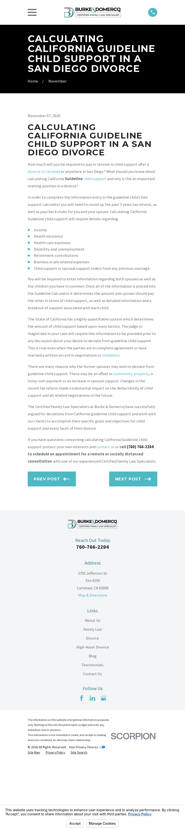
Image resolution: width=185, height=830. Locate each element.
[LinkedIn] (92, 766)
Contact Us (92, 741)
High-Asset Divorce (92, 714)
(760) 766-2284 (140, 514)
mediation (110, 423)
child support (94, 246)
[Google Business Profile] (103, 766)
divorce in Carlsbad (44, 239)
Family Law (92, 696)
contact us (105, 514)
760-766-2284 (92, 614)
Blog (93, 723)
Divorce (92, 706)
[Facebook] (81, 766)
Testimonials (92, 732)
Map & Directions (92, 662)
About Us (92, 688)
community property (131, 441)
